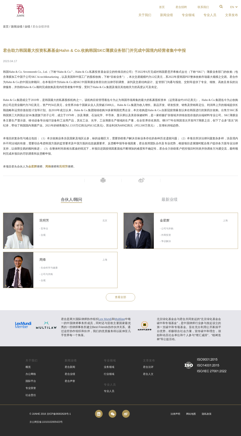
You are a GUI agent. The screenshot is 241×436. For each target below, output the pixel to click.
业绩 (27, 26)
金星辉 (32, 166)
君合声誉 (70, 381)
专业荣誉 (31, 388)
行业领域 (109, 373)
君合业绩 (70, 373)
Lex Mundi (105, 319)
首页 (162, 7)
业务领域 (109, 366)
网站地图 (191, 413)
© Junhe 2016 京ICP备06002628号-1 (50, 413)
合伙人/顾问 (71, 199)
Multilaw (120, 319)
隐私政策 (206, 413)
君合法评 (148, 366)
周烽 (48, 166)
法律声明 (175, 413)
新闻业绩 (16, 26)
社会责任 (31, 395)
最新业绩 (169, 199)
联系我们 (203, 7)
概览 (28, 366)
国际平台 (31, 381)
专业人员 (109, 391)
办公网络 (31, 373)
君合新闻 (70, 366)
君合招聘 (181, 7)
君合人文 (148, 373)
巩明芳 (63, 166)
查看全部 (120, 297)
